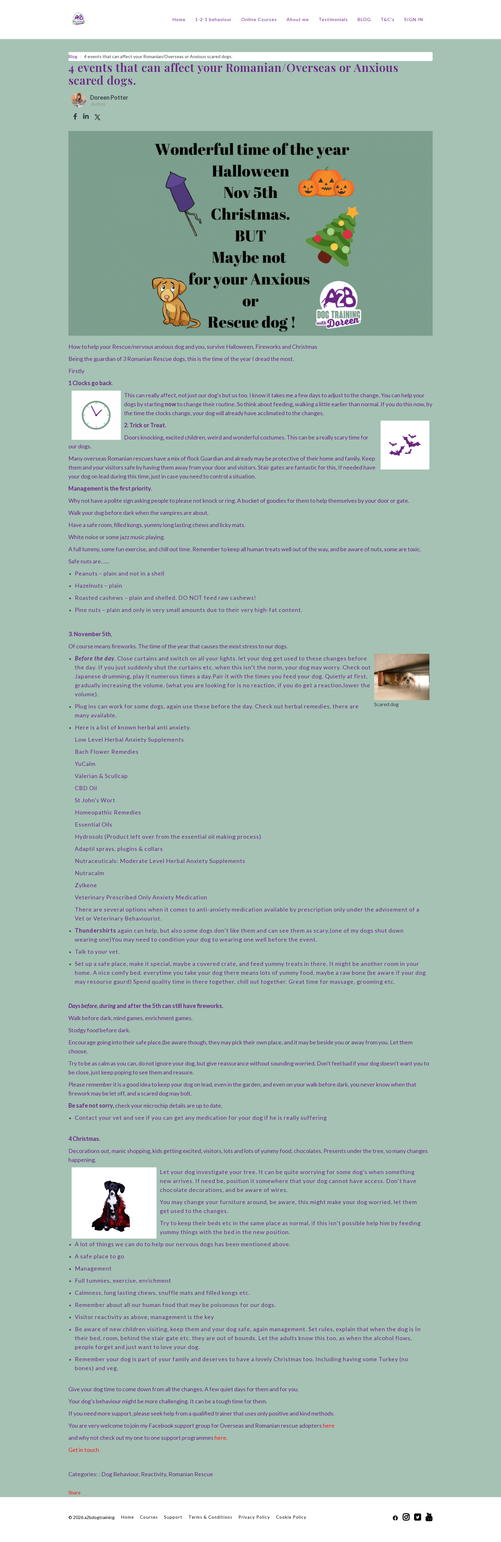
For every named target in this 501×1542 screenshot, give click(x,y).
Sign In (413, 19)
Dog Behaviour (120, 1473)
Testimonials (333, 19)
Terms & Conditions (210, 1517)
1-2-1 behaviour (213, 19)
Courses (149, 1517)
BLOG (364, 19)
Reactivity (153, 1473)
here (329, 1425)
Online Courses (259, 19)
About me (298, 19)
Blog (72, 56)
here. (220, 1437)
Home (179, 19)
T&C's (388, 19)
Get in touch (84, 1449)
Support (173, 1517)
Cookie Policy (291, 1517)
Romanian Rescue (190, 1473)
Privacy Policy (254, 1517)
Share (74, 1492)
